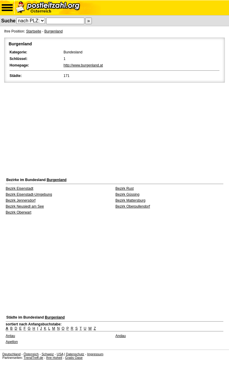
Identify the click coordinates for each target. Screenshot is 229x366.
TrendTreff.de (33, 357)
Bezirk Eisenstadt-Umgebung (29, 194)
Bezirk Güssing (127, 194)
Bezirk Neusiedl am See (25, 206)
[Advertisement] (114, 128)
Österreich (31, 354)
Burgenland (53, 31)
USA (60, 354)
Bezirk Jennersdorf (20, 200)
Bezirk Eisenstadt (19, 188)
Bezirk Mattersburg (130, 200)
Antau (10, 336)
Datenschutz (75, 354)
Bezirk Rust (124, 188)
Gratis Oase (74, 357)
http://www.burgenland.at (83, 65)
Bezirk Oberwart (18, 212)
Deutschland (11, 354)
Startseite (33, 31)
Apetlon (12, 342)
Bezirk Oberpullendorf (132, 206)
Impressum (95, 354)
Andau (120, 336)
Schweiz (47, 354)
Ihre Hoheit (54, 357)
